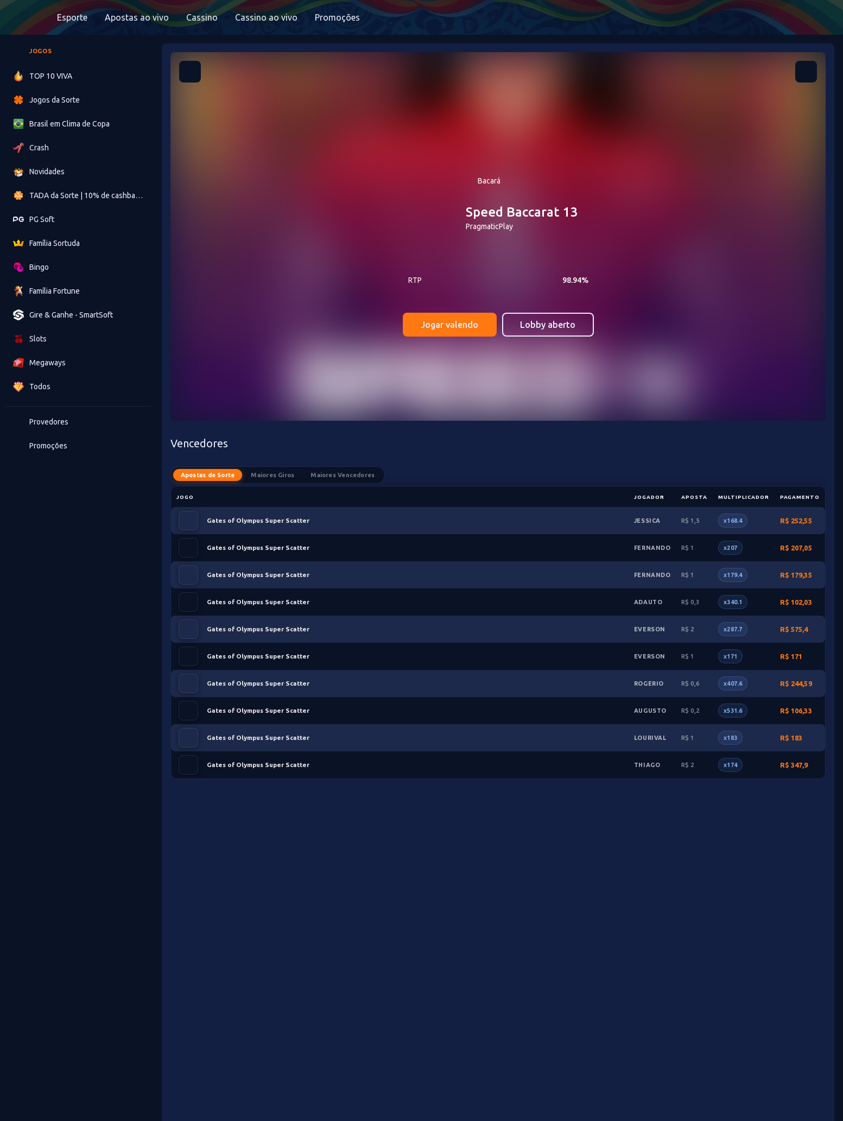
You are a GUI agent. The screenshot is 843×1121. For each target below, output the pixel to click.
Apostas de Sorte (208, 475)
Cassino (202, 17)
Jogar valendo (449, 325)
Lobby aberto (547, 325)
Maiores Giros (273, 475)
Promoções (337, 17)
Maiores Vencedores (343, 475)
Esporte (72, 17)
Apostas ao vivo (137, 17)
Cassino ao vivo (266, 17)
